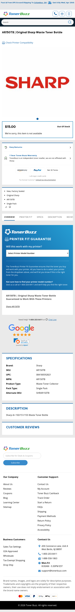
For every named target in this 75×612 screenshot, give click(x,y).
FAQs (40, 507)
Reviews (7, 488)
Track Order (44, 497)
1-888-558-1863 (49, 558)
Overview (9, 217)
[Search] (37, 22)
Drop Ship (8, 564)
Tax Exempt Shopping (14, 560)
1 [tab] (37, 119)
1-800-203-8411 (49, 553)
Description (55, 217)
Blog (5, 497)
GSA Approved (10, 551)
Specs (40, 217)
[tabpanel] (37, 82)
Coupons (7, 493)
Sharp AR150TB (13, 306)
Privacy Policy (44, 525)
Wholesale (8, 555)
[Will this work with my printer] (37, 253)
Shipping (42, 511)
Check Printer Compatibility (17, 42)
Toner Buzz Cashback (48, 493)
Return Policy (44, 520)
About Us (8, 484)
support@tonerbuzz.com (54, 570)
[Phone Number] (55, 14)
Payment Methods (47, 516)
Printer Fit (25, 217)
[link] (21, 342)
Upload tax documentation (46, 180)
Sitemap (7, 507)
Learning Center (11, 502)
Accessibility (44, 529)
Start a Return (45, 502)
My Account (43, 488)
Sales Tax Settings (12, 546)
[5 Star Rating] (21, 330)
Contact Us (43, 484)
